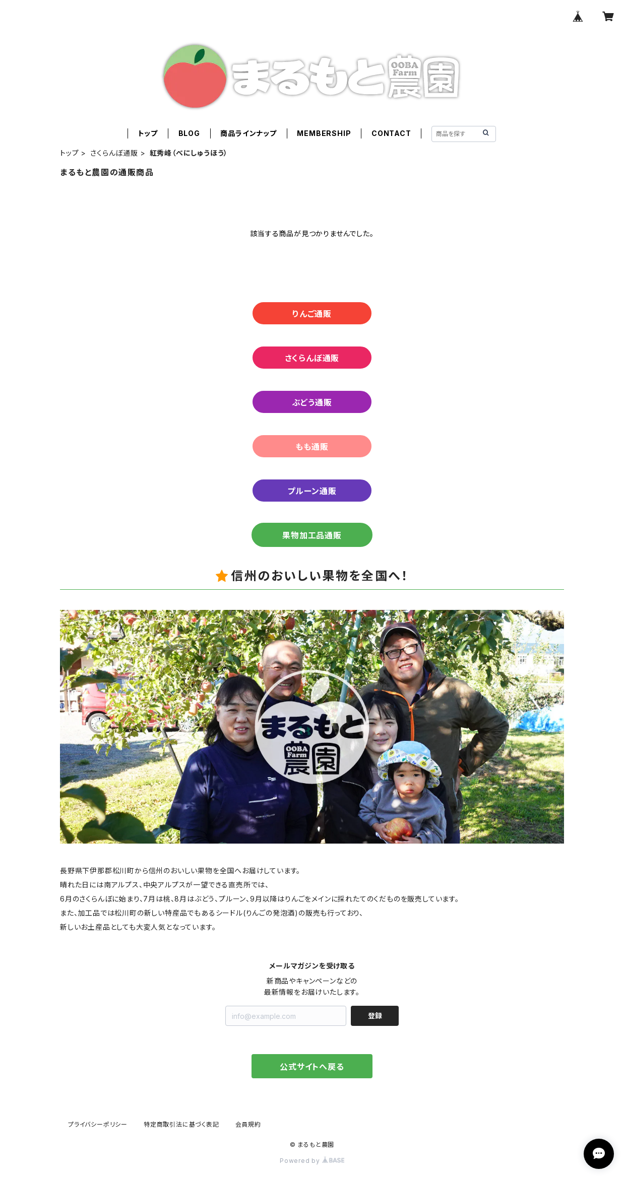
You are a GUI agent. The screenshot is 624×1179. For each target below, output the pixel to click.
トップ (148, 133)
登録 (375, 1015)
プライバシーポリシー (98, 1124)
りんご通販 (312, 314)
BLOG (189, 133)
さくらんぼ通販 (114, 153)
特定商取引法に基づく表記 (181, 1124)
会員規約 (248, 1124)
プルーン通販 (312, 491)
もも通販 (311, 447)
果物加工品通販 (312, 535)
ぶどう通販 (312, 402)
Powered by (312, 1160)
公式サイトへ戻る (312, 1067)
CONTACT (391, 133)
